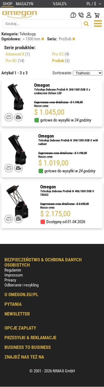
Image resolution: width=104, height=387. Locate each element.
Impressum (13, 275)
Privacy (10, 280)
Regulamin (12, 270)
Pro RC (15, 60)
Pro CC (60, 54)
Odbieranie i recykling (21, 285)
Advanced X (18, 54)
